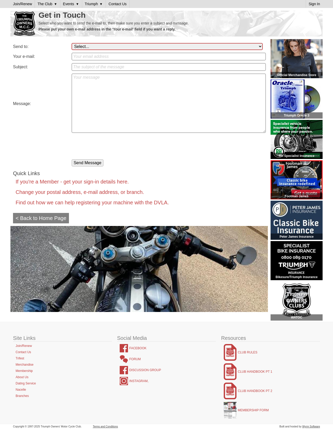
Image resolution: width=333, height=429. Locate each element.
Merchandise (25, 364)
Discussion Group (145, 370)
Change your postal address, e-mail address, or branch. (80, 192)
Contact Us (23, 352)
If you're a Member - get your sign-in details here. (72, 182)
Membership (24, 371)
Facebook (137, 348)
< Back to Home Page (41, 218)
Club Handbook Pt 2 (255, 391)
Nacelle (21, 389)
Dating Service (26, 383)
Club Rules (247, 352)
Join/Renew (24, 346)
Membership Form (253, 410)
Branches (22, 396)
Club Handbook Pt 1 (255, 371)
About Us (22, 377)
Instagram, (139, 381)
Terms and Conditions (105, 426)
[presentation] (111, 146)
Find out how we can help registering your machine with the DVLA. (92, 202)
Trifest (20, 358)
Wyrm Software (311, 426)
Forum (135, 359)
